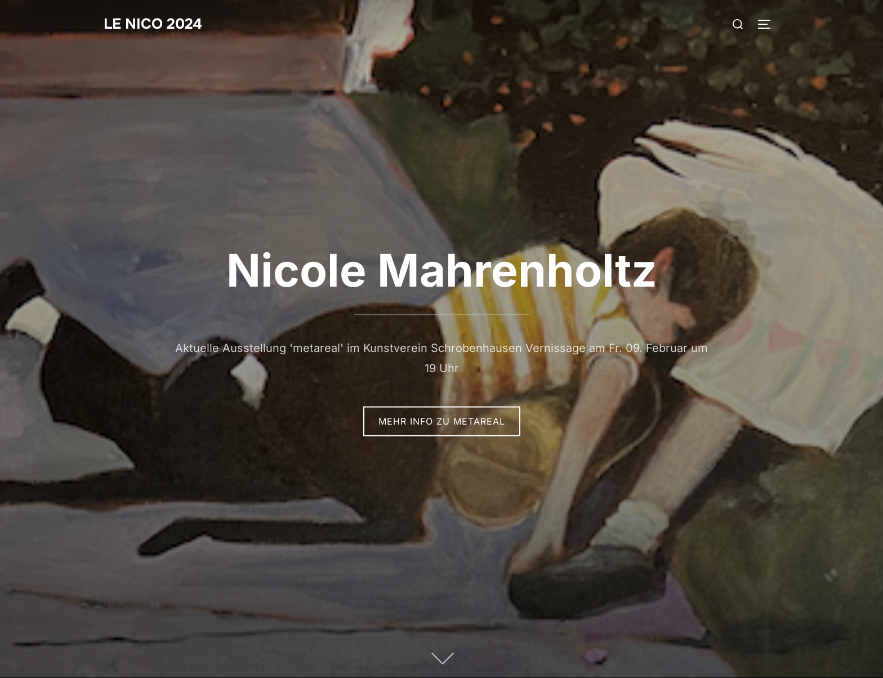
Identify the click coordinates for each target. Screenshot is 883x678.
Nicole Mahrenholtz (441, 270)
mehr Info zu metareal (441, 421)
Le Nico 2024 (153, 24)
